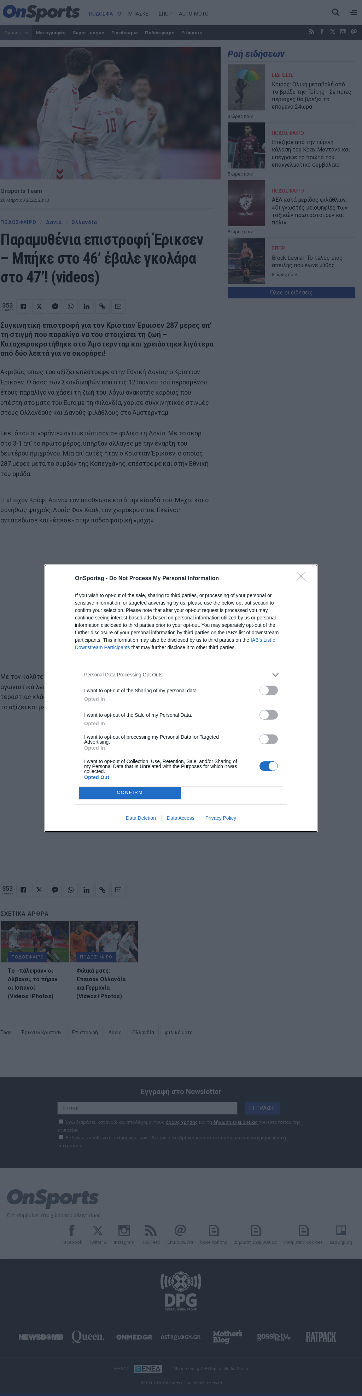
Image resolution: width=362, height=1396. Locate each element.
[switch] (268, 690)
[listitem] (181, 675)
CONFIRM (130, 792)
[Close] (303, 578)
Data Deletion (141, 818)
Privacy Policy (220, 818)
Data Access (180, 818)
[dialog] (181, 698)
